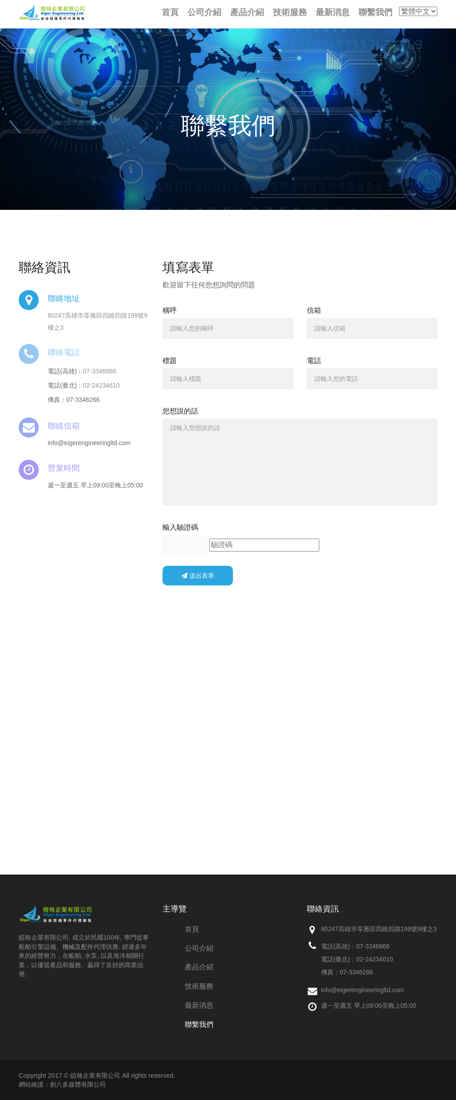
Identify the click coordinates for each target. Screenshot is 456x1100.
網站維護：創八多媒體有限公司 (62, 1084)
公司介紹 (199, 948)
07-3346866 (99, 371)
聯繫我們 (199, 1024)
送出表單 (197, 575)
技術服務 (199, 986)
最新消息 (199, 1005)
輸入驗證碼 (180, 527)
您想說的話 (180, 411)
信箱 (314, 310)
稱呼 (170, 310)
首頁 (192, 929)
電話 (314, 360)
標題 (170, 360)
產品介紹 (199, 967)
